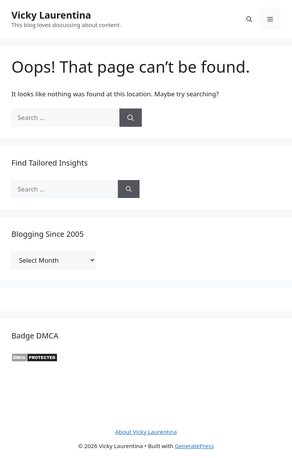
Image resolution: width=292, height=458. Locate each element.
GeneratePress (194, 446)
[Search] (130, 118)
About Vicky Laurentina (146, 432)
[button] (249, 19)
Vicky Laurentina (51, 14)
